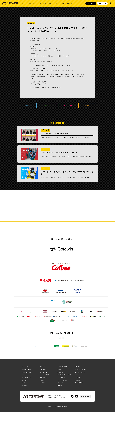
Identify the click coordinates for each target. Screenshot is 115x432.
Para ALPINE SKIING (79, 403)
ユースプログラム (44, 397)
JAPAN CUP (77, 395)
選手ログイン (102, 3)
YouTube (24, 403)
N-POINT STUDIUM (26, 389)
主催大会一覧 (42, 3)
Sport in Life (42, 403)
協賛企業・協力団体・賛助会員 (64, 395)
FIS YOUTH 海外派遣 (44, 395)
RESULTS (88, 105)
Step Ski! (42, 400)
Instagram (24, 405)
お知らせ (23, 3)
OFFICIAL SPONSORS (61, 244)
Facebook (60, 405)
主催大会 (47, 105)
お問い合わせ (70, 3)
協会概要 (59, 389)
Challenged (77, 397)
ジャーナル (24, 400)
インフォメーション (26, 397)
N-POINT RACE (32, 3)
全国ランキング (53, 3)
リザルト (61, 3)
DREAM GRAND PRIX (80, 392)
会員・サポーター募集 (62, 400)
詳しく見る (98, 217)
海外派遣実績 (60, 392)
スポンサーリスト (61, 397)
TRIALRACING (78, 400)
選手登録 (90, 3)
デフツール (24, 395)
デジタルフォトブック (27, 392)
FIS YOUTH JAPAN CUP (80, 389)
